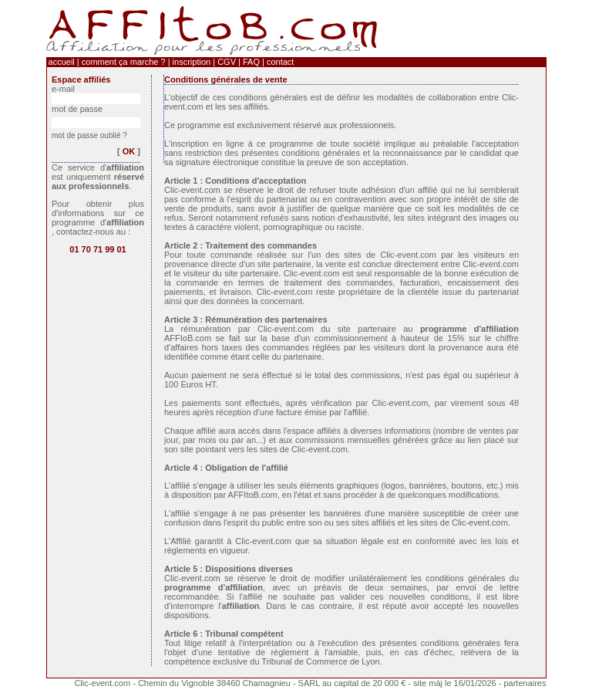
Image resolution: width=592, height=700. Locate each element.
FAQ (251, 61)
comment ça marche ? (124, 61)
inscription (192, 61)
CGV (226, 61)
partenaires (524, 683)
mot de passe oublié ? (89, 135)
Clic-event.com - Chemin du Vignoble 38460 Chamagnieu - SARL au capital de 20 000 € (241, 683)
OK (129, 151)
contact (280, 61)
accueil (62, 61)
